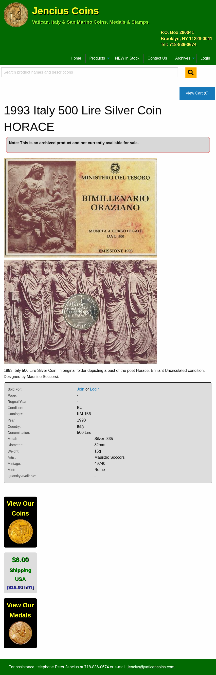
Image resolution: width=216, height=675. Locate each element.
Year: (12, 420)
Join (80, 389)
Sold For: (15, 389)
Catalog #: (15, 414)
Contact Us (157, 58)
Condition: (15, 408)
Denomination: (19, 433)
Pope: (12, 395)
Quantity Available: (22, 476)
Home (76, 58)
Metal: (12, 439)
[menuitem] (6, 56)
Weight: (13, 451)
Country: (14, 426)
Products (97, 58)
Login (205, 58)
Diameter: (15, 445)
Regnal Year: (17, 402)
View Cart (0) (197, 93)
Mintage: (14, 464)
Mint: (11, 470)
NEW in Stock (127, 58)
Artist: (12, 457)
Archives (182, 58)
